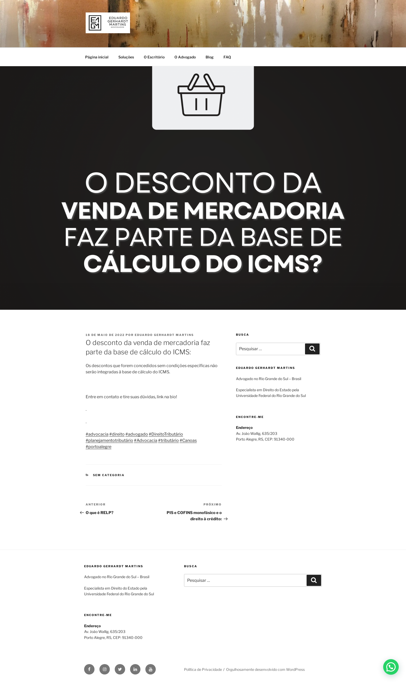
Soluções (126, 57)
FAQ (227, 57)
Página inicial (97, 57)
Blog (210, 57)
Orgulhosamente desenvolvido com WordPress (265, 669)
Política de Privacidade (203, 669)
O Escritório (154, 57)
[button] (391, 667)
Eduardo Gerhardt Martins (164, 335)
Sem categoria (109, 475)
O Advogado (185, 57)
